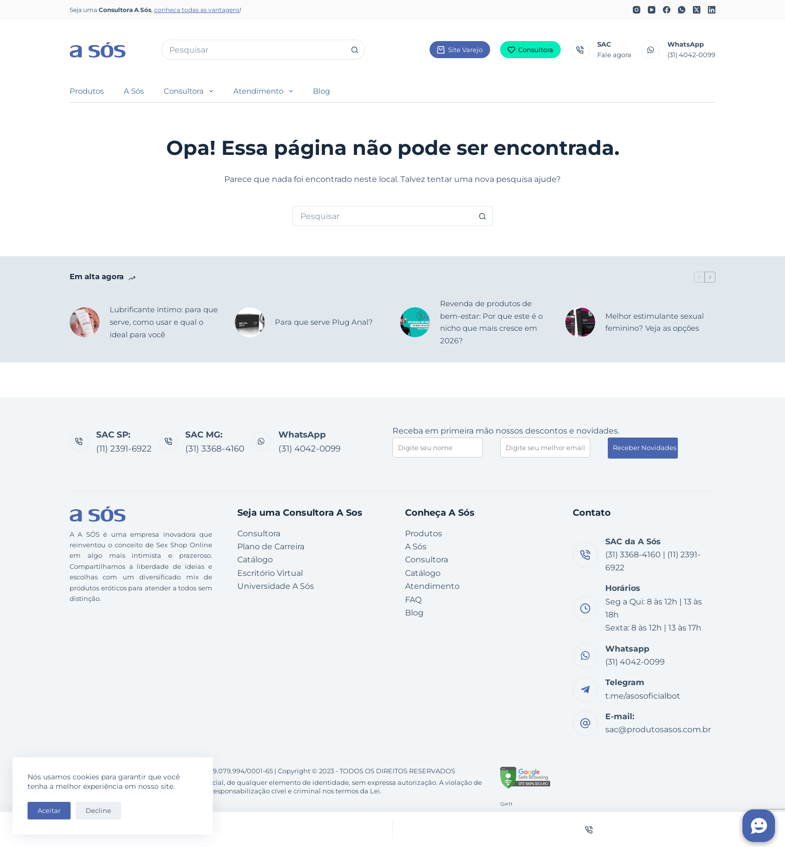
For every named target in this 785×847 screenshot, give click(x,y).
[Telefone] (589, 829)
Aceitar (49, 810)
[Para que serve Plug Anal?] (250, 322)
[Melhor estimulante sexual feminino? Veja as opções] (580, 322)
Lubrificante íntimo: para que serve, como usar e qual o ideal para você (164, 322)
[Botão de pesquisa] (355, 50)
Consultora (531, 50)
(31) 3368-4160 (214, 449)
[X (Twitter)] (696, 10)
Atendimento (265, 91)
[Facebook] (666, 10)
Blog (321, 91)
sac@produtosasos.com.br (658, 729)
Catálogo (255, 559)
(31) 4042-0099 (691, 55)
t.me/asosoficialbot (642, 696)
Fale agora (614, 55)
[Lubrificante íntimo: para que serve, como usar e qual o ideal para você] (85, 322)
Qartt (506, 803)
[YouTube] (651, 10)
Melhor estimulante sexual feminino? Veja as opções (654, 322)
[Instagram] (636, 10)
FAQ (413, 599)
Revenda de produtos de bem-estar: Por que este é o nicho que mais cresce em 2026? (491, 322)
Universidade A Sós (275, 586)
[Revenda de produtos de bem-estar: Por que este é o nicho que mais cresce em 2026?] (415, 322)
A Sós (134, 91)
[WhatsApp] (681, 10)
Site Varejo (460, 50)
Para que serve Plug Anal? (324, 322)
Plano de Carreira (270, 546)
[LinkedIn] (711, 10)
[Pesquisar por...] (253, 50)
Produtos (87, 91)
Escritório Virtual (270, 573)
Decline (98, 810)
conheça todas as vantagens (197, 10)
